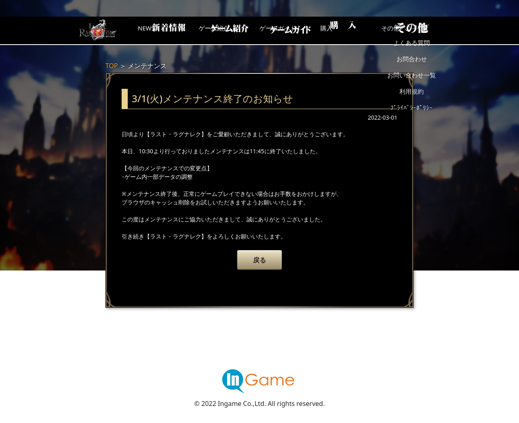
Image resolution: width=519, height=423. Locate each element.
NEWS (160, 30)
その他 (419, 30)
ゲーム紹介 (225, 30)
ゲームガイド (290, 30)
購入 (354, 30)
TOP (111, 65)
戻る (259, 260)
